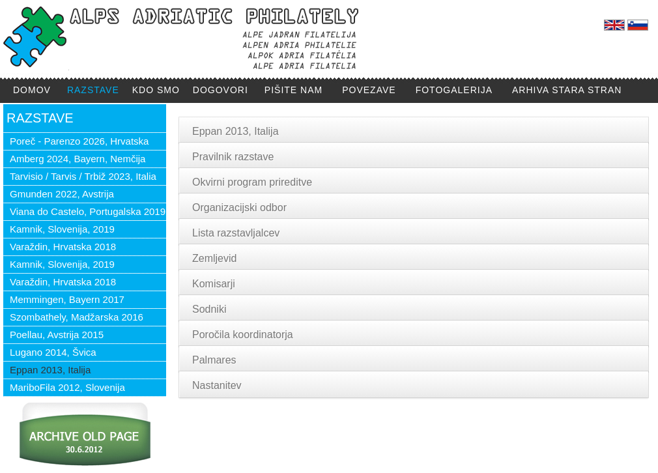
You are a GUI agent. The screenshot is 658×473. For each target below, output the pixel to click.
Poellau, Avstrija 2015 (57, 334)
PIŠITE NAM (293, 90)
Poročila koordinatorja (242, 334)
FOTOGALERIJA (454, 90)
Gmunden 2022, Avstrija (62, 193)
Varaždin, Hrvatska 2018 (63, 246)
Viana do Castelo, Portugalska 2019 (87, 211)
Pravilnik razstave (233, 156)
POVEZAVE (368, 90)
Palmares (214, 360)
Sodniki (209, 309)
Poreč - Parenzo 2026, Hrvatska (79, 141)
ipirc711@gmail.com (297, 432)
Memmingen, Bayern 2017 (67, 299)
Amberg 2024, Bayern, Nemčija (77, 158)
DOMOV (32, 90)
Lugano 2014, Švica (53, 352)
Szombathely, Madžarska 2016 (76, 316)
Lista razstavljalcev (235, 232)
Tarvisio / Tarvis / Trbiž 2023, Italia (83, 176)
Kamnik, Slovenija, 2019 (62, 229)
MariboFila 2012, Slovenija (67, 387)
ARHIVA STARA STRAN (567, 90)
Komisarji (213, 283)
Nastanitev (217, 385)
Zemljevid (214, 258)
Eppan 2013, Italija (50, 369)
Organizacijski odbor (239, 207)
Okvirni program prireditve (252, 182)
